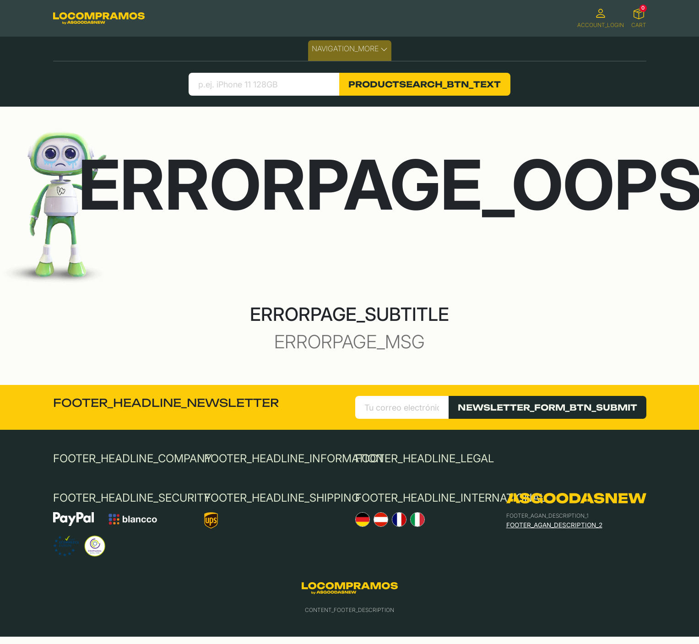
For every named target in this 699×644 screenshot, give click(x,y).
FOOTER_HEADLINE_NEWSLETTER (166, 403)
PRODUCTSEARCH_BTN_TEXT (424, 84)
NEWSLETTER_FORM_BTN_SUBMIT (547, 407)
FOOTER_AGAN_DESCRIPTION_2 (554, 525)
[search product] (264, 84)
